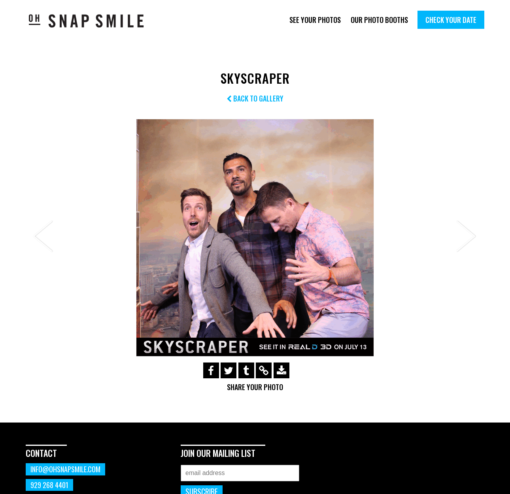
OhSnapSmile (92, 21)
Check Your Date (450, 20)
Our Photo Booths (379, 20)
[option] (255, 238)
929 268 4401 (49, 485)
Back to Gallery (255, 98)
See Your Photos (315, 20)
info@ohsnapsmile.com (65, 469)
